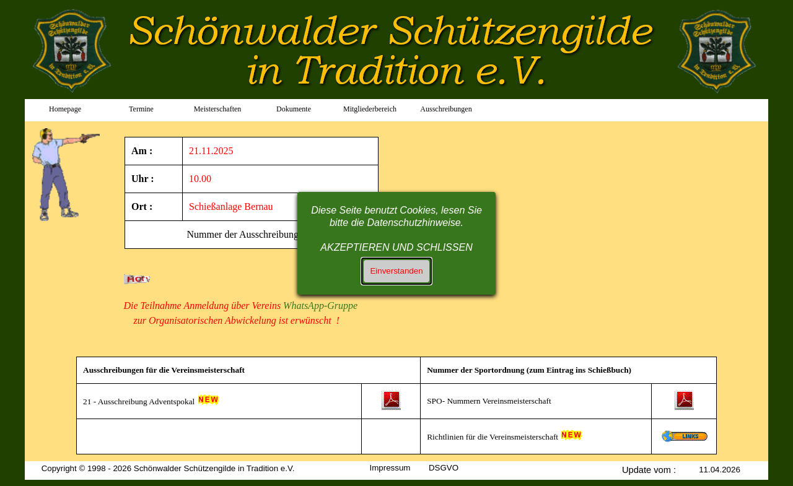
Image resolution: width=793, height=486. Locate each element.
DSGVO (443, 467)
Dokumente (293, 109)
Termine (141, 109)
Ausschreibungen (445, 109)
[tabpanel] (70, 175)
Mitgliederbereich (369, 109)
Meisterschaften (218, 109)
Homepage (65, 109)
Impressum (390, 467)
